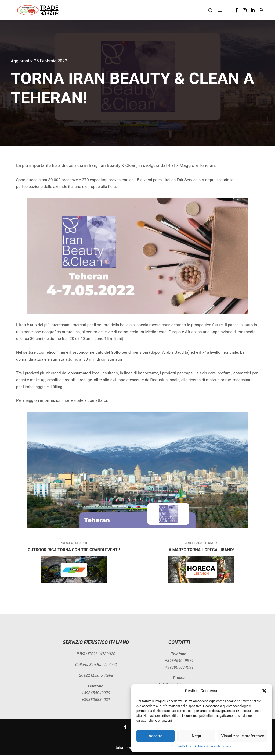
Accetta (155, 735)
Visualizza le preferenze (242, 735)
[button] (264, 690)
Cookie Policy (181, 746)
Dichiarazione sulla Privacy (213, 746)
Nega (196, 735)
